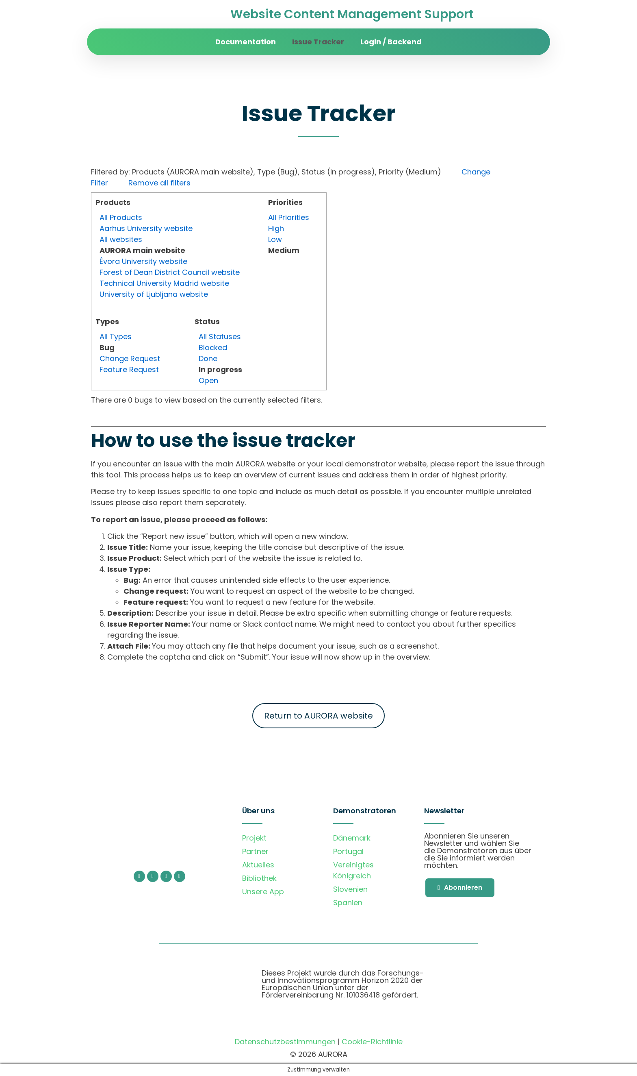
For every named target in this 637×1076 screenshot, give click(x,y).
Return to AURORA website (318, 715)
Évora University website (143, 261)
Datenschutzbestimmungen (285, 1042)
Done (208, 358)
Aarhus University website (146, 228)
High (276, 228)
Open (208, 380)
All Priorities (288, 217)
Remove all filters (159, 183)
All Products (121, 217)
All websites (121, 239)
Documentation (245, 42)
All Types (116, 336)
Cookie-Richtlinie (372, 1042)
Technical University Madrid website (164, 283)
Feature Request (129, 369)
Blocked (213, 347)
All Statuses (220, 336)
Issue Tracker (318, 42)
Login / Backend (391, 42)
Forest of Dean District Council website (170, 272)
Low (275, 239)
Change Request (130, 358)
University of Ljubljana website (154, 294)
